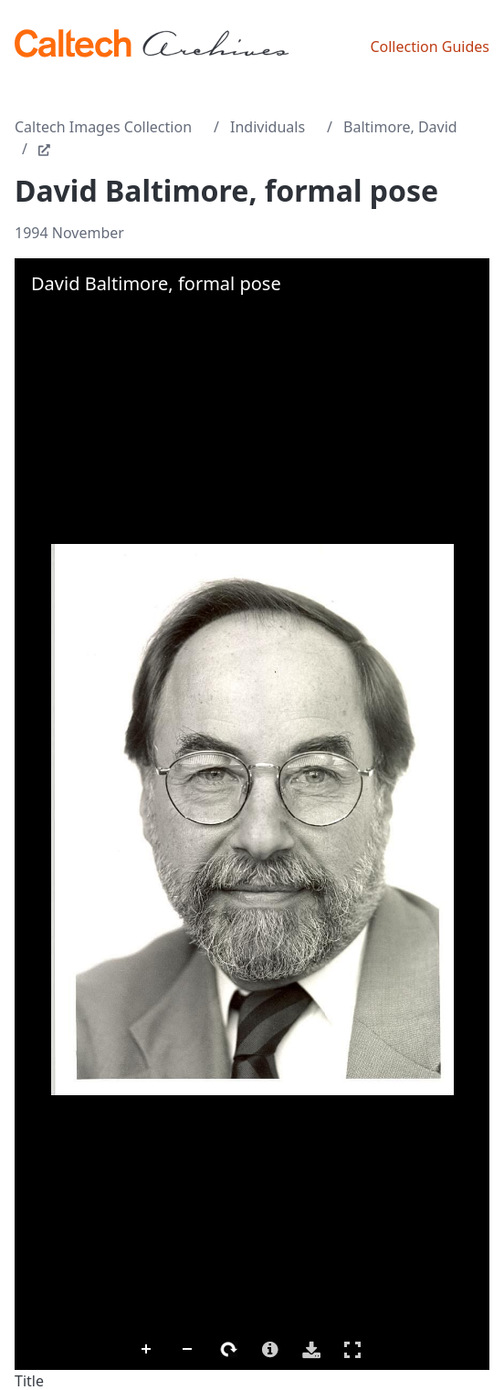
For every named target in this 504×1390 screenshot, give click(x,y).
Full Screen (352, 1349)
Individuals (267, 127)
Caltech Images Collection (103, 127)
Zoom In (147, 1350)
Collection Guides (429, 47)
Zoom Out (188, 1350)
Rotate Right (229, 1350)
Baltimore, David (400, 127)
